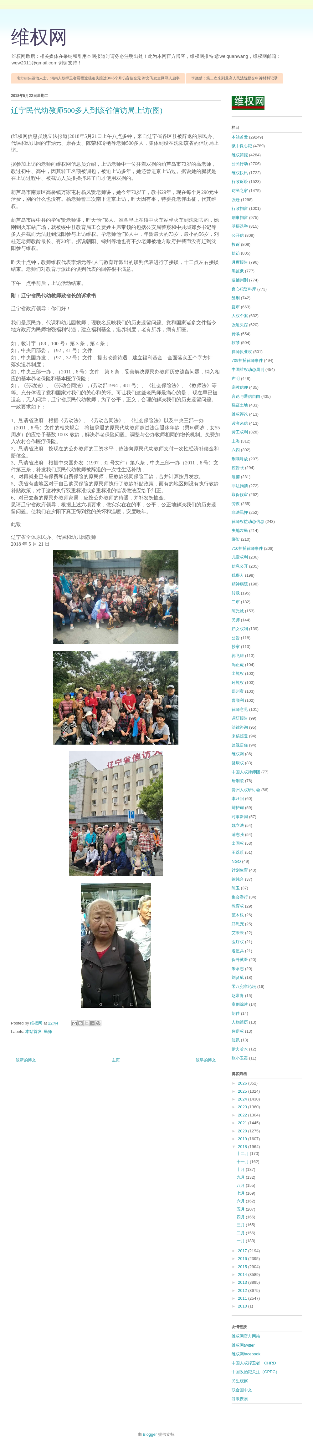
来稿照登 (240, 736)
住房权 (238, 1031)
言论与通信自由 (246, 396)
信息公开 (240, 566)
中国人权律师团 (246, 772)
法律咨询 (240, 727)
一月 (241, 1240)
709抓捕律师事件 (247, 360)
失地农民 (240, 530)
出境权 (238, 673)
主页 (116, 1060)
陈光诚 (238, 611)
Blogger (150, 1434)
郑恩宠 (238, 924)
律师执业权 (242, 351)
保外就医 (240, 959)
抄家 (236, 646)
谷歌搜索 (240, 1398)
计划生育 (240, 870)
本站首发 (33, 1031)
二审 (236, 602)
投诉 (236, 244)
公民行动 (240, 163)
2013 (243, 1282)
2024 (243, 1099)
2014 (243, 1274)
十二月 (243, 1153)
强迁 (236, 199)
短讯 (236, 1040)
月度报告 (240, 262)
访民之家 (240, 190)
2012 (243, 1290)
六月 (241, 1201)
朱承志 (238, 968)
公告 (236, 637)
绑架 (236, 539)
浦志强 (238, 834)
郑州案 (238, 691)
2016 (243, 1258)
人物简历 (240, 1022)
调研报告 (240, 718)
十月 (241, 1169)
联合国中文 (242, 1390)
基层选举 (240, 226)
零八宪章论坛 (244, 986)
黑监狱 (238, 271)
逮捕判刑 (240, 280)
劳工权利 (240, 432)
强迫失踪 (240, 324)
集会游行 (240, 897)
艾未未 (238, 932)
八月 (241, 1185)
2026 (243, 1083)
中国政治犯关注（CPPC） (256, 1371)
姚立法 (238, 825)
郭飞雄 (238, 655)
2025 (243, 1091)
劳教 (236, 503)
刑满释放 (240, 459)
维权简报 (240, 155)
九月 (241, 1177)
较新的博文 (26, 1060)
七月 (241, 1193)
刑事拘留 (240, 217)
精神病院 (240, 584)
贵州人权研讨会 (246, 789)
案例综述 (240, 1004)
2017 (243, 1250)
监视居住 (240, 745)
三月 (241, 1224)
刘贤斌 (238, 977)
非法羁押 (240, 512)
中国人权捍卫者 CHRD (254, 1363)
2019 (243, 1138)
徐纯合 (238, 879)
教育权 (238, 906)
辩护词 (238, 807)
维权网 (39, 37)
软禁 (236, 342)
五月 (241, 1209)
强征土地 (240, 405)
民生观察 (240, 1381)
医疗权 (238, 941)
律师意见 (240, 709)
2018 (243, 1146)
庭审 (236, 307)
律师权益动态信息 (248, 521)
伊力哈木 (240, 1049)
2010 (243, 1306)
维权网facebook (246, 1354)
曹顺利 (238, 700)
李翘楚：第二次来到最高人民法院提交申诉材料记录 (234, 78)
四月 (241, 1217)
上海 (236, 441)
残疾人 (238, 575)
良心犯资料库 (244, 289)
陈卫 (236, 888)
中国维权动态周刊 (248, 369)
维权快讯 (240, 172)
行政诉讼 (240, 181)
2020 (243, 1131)
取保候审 (240, 494)
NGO (236, 861)
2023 (243, 1107)
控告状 (238, 467)
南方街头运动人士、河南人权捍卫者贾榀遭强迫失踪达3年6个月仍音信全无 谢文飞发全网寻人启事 (98, 78)
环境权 (238, 682)
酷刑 (236, 298)
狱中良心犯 (242, 146)
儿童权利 (240, 557)
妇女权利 (240, 628)
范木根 (238, 915)
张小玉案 (240, 1058)
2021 (243, 1123)
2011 (243, 1298)
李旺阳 (238, 798)
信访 (236, 253)
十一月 (243, 1161)
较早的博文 (206, 1060)
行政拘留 (240, 208)
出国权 (238, 843)
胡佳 (236, 1013)
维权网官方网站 (246, 1336)
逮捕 (236, 476)
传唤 (236, 333)
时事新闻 (240, 816)
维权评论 (240, 414)
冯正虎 (238, 664)
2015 (243, 1266)
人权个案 (240, 315)
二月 (241, 1233)
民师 (48, 1031)
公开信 (238, 235)
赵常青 (238, 995)
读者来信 (240, 423)
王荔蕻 (238, 852)
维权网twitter (243, 1345)
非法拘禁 (240, 485)
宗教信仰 (240, 387)
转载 (236, 593)
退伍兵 (238, 951)
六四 (236, 450)
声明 (236, 378)
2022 (243, 1115)
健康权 (238, 763)
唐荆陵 (238, 780)
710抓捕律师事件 (247, 548)
